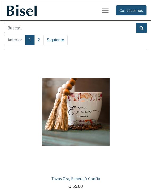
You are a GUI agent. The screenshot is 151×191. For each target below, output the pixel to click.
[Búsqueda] (141, 28)
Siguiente (55, 39)
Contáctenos (131, 10)
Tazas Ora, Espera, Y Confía (75, 178)
